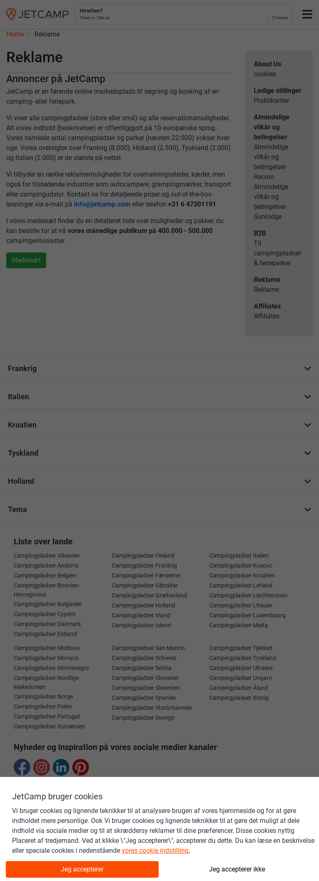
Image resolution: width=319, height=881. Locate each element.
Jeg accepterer (82, 869)
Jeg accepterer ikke (237, 869)
